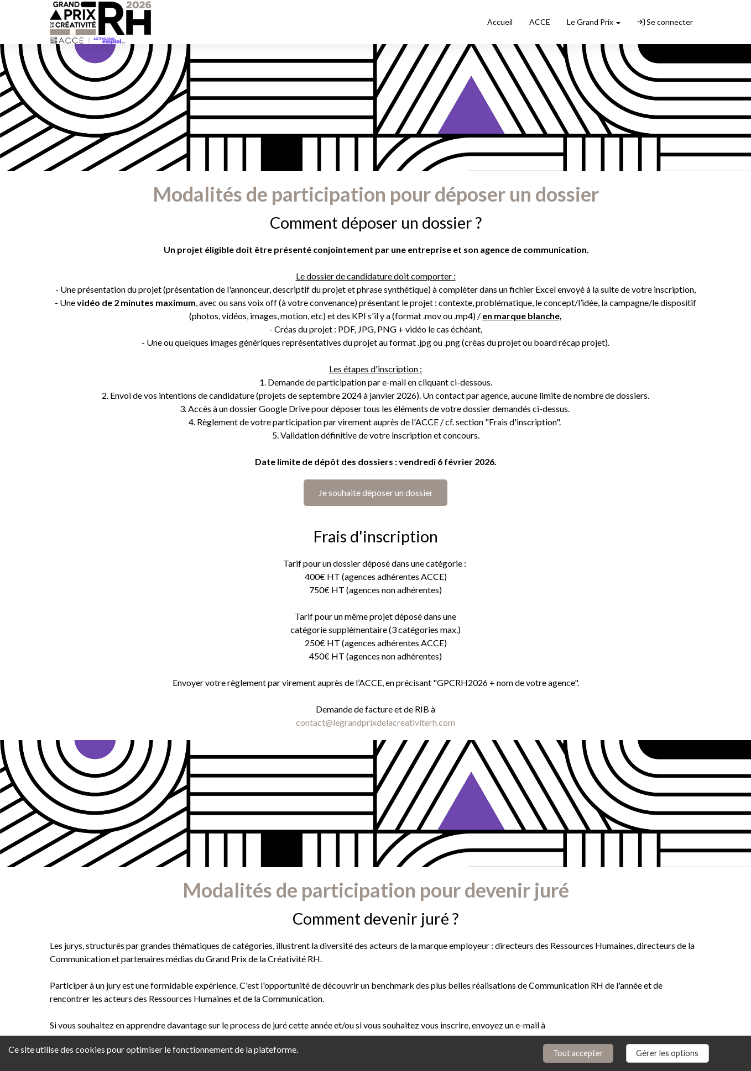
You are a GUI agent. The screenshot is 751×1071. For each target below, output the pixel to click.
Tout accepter (578, 1053)
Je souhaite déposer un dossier (376, 492)
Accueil (500, 22)
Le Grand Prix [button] (593, 22)
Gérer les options (667, 1053)
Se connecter (665, 22)
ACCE (539, 22)
